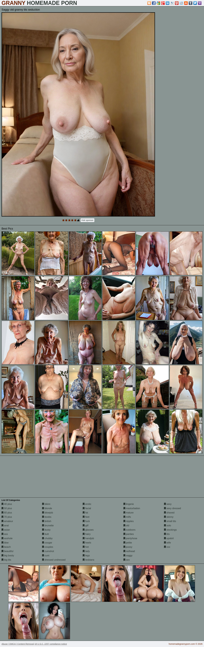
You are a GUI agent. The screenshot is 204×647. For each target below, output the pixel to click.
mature (128, 512)
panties (128, 534)
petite (127, 542)
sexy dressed (172, 508)
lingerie (128, 504)
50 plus (7, 508)
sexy (168, 504)
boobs (46, 517)
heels (87, 542)
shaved (169, 512)
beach (6, 547)
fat (85, 512)
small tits (170, 521)
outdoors (129, 529)
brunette (48, 525)
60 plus (7, 512)
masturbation (131, 508)
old (126, 525)
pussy (127, 547)
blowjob (47, 512)
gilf (85, 525)
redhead (129, 551)
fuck (86, 521)
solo (167, 525)
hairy (87, 534)
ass (5, 534)
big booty (8, 555)
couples (47, 547)
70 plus (7, 517)
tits (167, 534)
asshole (7, 538)
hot (86, 547)
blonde (47, 508)
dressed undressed (54, 559)
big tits (6, 559)
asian (6, 529)
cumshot (48, 551)
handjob (88, 538)
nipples (128, 521)
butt (45, 534)
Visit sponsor (87, 220)
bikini (46, 504)
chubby (47, 538)
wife (167, 542)
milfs (127, 517)
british (46, 521)
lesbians (88, 559)
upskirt (169, 538)
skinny (169, 517)
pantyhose (130, 538)
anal (5, 525)
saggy (127, 555)
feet (86, 517)
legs (86, 555)
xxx (167, 547)
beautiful (7, 551)
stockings (170, 529)
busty (46, 529)
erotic (87, 504)
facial (87, 508)
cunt (45, 555)
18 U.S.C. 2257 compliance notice (50, 644)
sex (126, 559)
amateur (7, 521)
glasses (88, 529)
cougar (47, 542)
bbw (5, 542)
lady (86, 551)
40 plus (7, 504)
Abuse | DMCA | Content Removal (18, 644)
